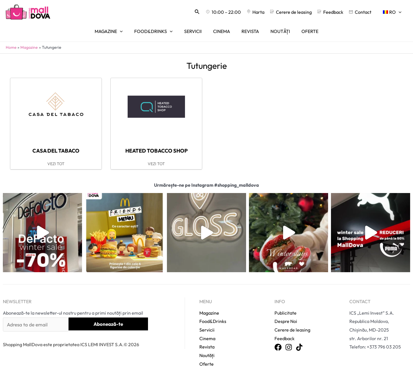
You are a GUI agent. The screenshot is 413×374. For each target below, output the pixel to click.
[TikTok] (299, 340)
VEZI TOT (56, 156)
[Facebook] (278, 340)
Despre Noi (285, 314)
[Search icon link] (211, 12)
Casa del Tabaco (56, 143)
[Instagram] (288, 340)
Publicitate (285, 305)
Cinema (207, 331)
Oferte (206, 356)
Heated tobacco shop (156, 143)
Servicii (207, 322)
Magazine (209, 305)
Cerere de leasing (292, 322)
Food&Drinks (212, 314)
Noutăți (207, 348)
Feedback (284, 331)
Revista (207, 339)
